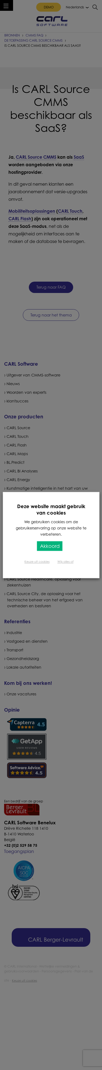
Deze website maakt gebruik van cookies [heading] (51, 509)
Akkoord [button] (50, 546)
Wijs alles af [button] (65, 562)
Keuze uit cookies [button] (37, 562)
